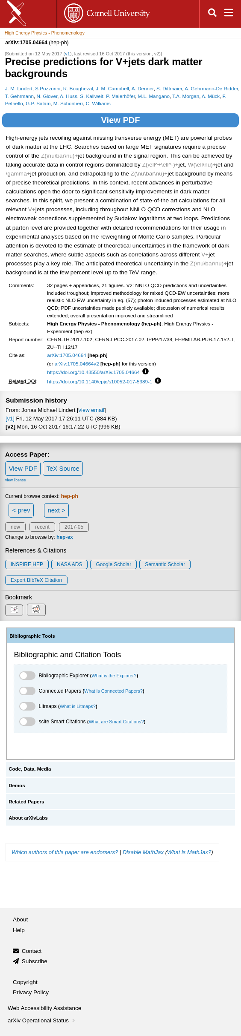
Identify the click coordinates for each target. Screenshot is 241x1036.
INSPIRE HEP (27, 564)
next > (56, 510)
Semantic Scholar (165, 564)
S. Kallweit (91, 96)
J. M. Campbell (112, 88)
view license (15, 480)
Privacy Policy (31, 992)
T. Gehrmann (19, 96)
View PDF (120, 120)
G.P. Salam (38, 103)
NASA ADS (69, 564)
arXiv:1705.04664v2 (77, 363)
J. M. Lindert (18, 88)
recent (42, 527)
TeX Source (62, 468)
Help (19, 930)
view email (91, 410)
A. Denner (143, 88)
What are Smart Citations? (116, 721)
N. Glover (47, 96)
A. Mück (211, 96)
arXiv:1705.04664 (66, 355)
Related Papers (26, 801)
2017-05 (74, 527)
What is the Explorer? (113, 675)
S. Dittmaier (169, 88)
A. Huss (68, 96)
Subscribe (34, 961)
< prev (21, 510)
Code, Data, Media (30, 768)
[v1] (10, 418)
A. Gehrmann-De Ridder (211, 88)
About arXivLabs (28, 817)
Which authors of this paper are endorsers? (65, 852)
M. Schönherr (68, 103)
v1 (67, 53)
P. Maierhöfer (120, 96)
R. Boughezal (78, 88)
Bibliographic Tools (32, 636)
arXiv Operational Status (42, 1020)
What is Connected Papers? (113, 691)
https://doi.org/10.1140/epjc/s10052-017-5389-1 (99, 381)
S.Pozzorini (47, 88)
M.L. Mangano (154, 96)
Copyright (25, 982)
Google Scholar (113, 564)
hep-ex (64, 537)
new (15, 527)
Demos (17, 785)
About (20, 919)
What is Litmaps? (78, 706)
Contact (32, 951)
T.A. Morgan (185, 96)
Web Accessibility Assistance (44, 1008)
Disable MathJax (143, 852)
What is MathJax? (189, 852)
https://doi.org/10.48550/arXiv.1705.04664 (93, 372)
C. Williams (98, 103)
